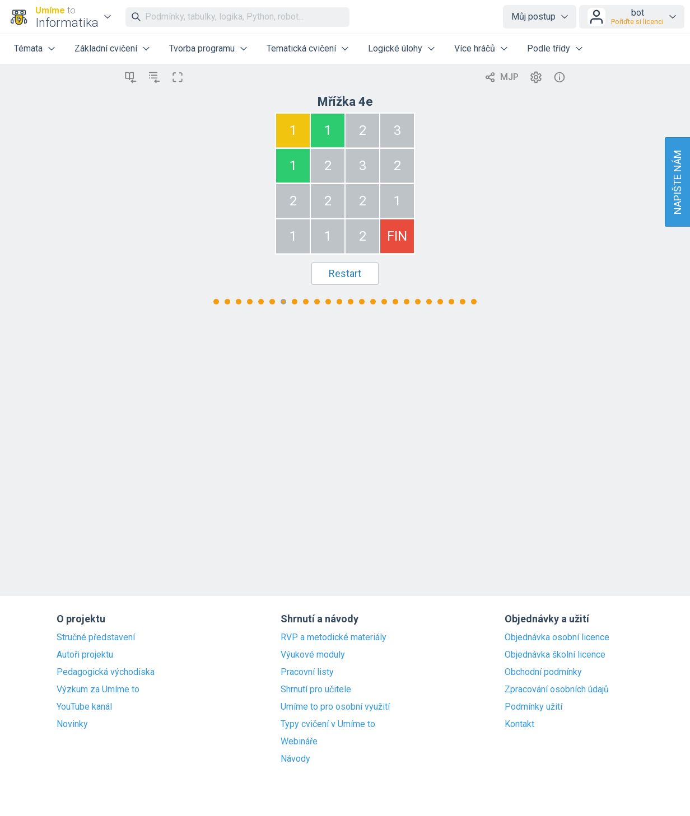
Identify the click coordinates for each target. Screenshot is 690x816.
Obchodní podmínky (543, 672)
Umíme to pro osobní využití (335, 707)
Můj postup (533, 16)
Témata (28, 48)
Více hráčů (474, 48)
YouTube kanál (84, 707)
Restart (345, 273)
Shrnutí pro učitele (316, 689)
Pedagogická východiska (106, 672)
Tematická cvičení (301, 48)
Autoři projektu (85, 655)
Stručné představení (96, 637)
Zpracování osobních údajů (557, 689)
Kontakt (519, 724)
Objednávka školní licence (555, 655)
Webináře (299, 742)
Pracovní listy (307, 672)
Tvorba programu (202, 48)
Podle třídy (548, 48)
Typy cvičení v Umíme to (328, 724)
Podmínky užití (533, 707)
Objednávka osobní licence (557, 637)
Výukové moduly (313, 655)
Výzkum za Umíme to (98, 689)
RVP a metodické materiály (333, 637)
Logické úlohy (395, 48)
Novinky (72, 724)
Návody (295, 759)
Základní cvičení (105, 48)
